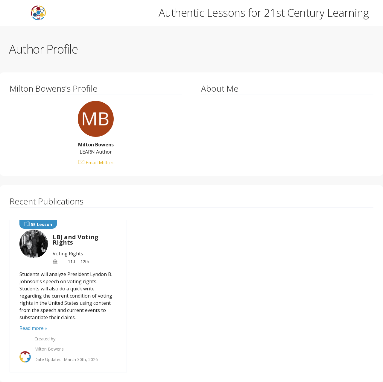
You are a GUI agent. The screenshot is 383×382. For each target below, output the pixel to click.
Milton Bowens (49, 349)
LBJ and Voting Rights (75, 239)
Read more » (33, 328)
